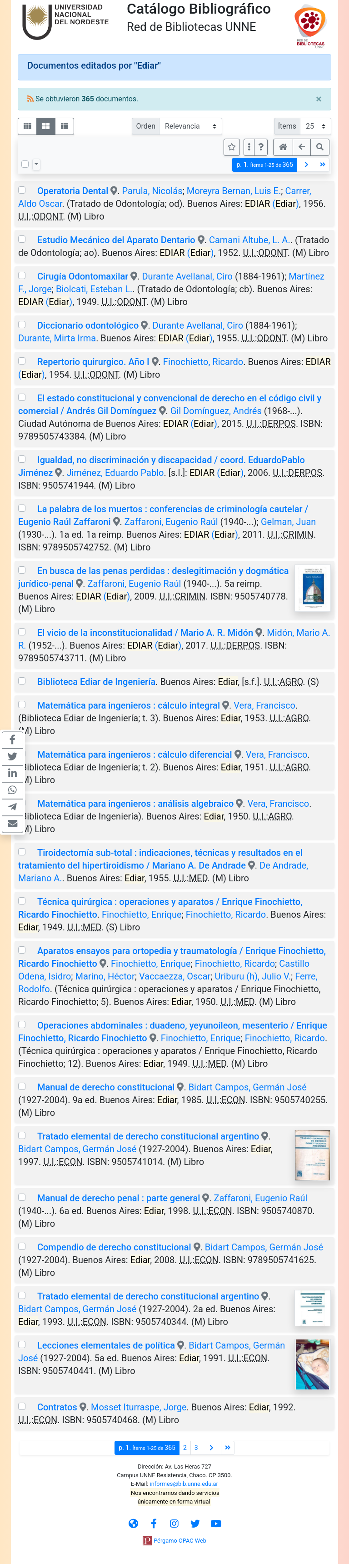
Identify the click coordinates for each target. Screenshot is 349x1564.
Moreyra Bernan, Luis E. (234, 190)
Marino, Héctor (105, 976)
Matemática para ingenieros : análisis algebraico (135, 803)
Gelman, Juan (288, 521)
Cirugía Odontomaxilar (82, 276)
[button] (261, 147)
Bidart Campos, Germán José (248, 1087)
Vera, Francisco (264, 705)
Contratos (57, 1407)
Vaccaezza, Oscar (174, 976)
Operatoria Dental (72, 190)
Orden (145, 126)
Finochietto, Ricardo (203, 361)
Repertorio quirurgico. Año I (93, 361)
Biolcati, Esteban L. (94, 289)
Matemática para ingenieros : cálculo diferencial (134, 754)
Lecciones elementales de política (106, 1345)
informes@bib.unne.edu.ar (184, 1483)
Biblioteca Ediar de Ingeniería (96, 681)
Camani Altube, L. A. (249, 240)
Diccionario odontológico (88, 325)
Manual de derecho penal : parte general (118, 1198)
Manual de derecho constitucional (105, 1087)
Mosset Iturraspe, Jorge (139, 1407)
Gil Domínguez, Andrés (216, 410)
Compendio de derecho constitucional (114, 1247)
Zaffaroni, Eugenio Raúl (171, 521)
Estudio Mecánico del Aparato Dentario (116, 240)
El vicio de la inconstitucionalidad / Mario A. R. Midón (145, 632)
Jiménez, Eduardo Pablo (115, 472)
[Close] (319, 99)
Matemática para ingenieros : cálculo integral (128, 705)
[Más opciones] (249, 147)
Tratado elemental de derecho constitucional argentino (148, 1136)
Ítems (287, 126)
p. (264, 165)
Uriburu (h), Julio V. (253, 976)
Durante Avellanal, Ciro (187, 276)
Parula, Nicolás (152, 190)
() (272, 203)
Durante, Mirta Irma (57, 338)
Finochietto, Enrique (142, 914)
